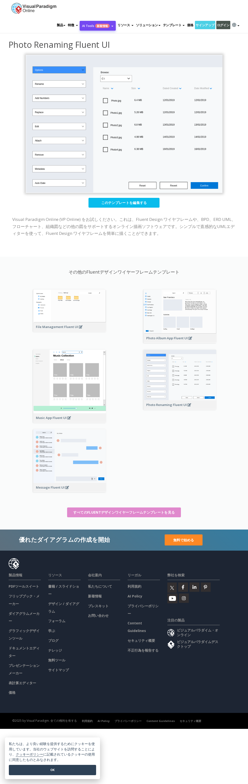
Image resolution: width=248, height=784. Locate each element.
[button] (72, 25)
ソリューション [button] (148, 25)
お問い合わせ (98, 615)
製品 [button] (61, 25)
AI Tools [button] (97, 26)
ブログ (53, 640)
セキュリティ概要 (141, 640)
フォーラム (56, 621)
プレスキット (98, 606)
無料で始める (183, 540)
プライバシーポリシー (128, 721)
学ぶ (51, 630)
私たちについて (100, 586)
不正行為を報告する (143, 650)
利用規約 (134, 586)
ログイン (223, 25)
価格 (190, 25)
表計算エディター (22, 683)
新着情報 (95, 596)
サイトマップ (58, 670)
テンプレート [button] (174, 25)
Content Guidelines (160, 721)
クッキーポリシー (29, 754)
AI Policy (135, 596)
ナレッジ (55, 650)
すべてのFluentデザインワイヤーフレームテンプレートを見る (124, 512)
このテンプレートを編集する (124, 202)
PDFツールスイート (24, 586)
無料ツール (56, 660)
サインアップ (205, 25)
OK (52, 770)
